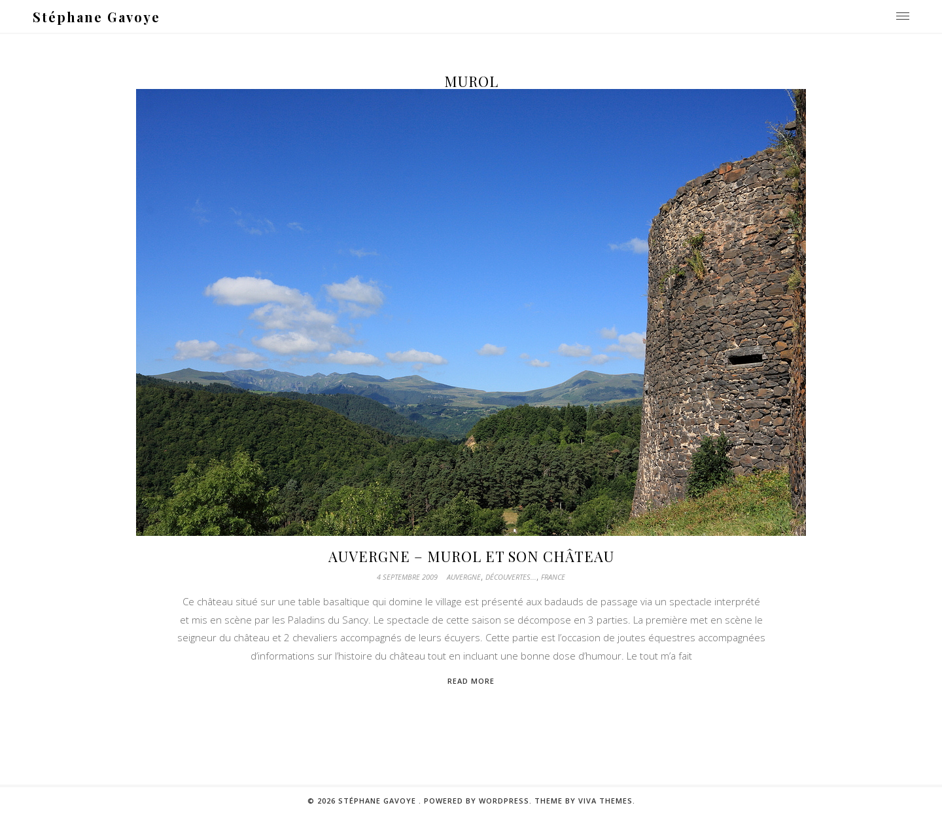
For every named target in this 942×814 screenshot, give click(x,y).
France (553, 577)
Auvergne (464, 577)
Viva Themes (605, 800)
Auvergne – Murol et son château (471, 556)
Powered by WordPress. (479, 800)
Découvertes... (510, 577)
